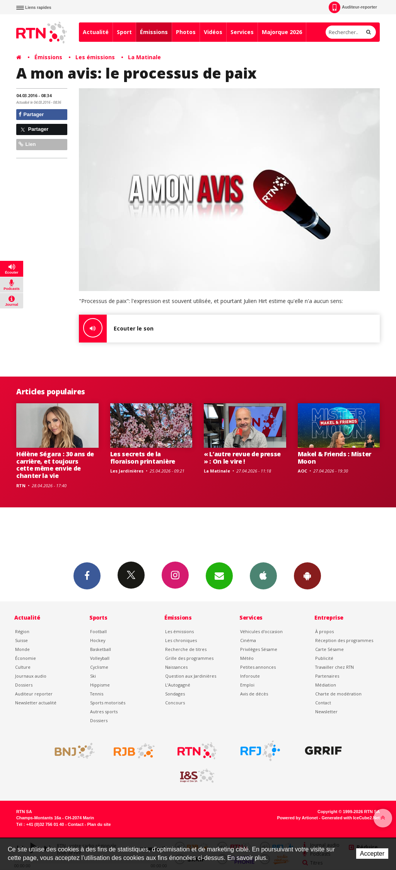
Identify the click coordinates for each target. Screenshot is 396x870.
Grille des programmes (189, 658)
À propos (324, 631)
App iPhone (263, 575)
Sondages (175, 693)
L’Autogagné (177, 684)
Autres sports (104, 711)
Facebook (87, 575)
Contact (323, 702)
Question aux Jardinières (190, 675)
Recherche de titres (186, 649)
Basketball (100, 649)
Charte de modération (338, 693)
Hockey (97, 640)
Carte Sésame (329, 649)
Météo (247, 658)
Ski (93, 675)
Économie (25, 658)
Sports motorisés (107, 702)
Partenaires (327, 675)
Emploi (247, 684)
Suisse (21, 640)
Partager (31, 114)
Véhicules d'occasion (261, 631)
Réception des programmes (344, 640)
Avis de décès (254, 693)
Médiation (325, 684)
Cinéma (248, 640)
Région (22, 631)
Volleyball (99, 658)
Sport (124, 32)
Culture (23, 667)
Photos (186, 32)
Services (242, 32)
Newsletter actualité (35, 702)
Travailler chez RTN (334, 667)
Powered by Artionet (297, 817)
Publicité (324, 658)
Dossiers (23, 684)
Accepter (372, 853)
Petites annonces (258, 667)
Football (98, 631)
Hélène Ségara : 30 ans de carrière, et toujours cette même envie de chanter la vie (55, 465)
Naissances (176, 667)
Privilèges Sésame (258, 649)
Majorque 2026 (282, 32)
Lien (27, 144)
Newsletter (326, 711)
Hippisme (100, 684)
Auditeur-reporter (353, 7)
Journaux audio (30, 675)
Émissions (154, 32)
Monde (22, 649)
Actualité (96, 32)
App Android (307, 575)
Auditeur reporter (34, 693)
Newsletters (219, 575)
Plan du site (99, 824)
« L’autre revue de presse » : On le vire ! (242, 458)
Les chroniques (181, 640)
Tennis (96, 693)
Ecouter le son (116, 329)
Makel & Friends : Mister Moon (334, 458)
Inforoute (250, 675)
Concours (175, 702)
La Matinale (144, 57)
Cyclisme (99, 667)
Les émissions (95, 57)
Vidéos (213, 32)
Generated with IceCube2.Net (351, 817)
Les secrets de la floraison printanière (142, 458)
